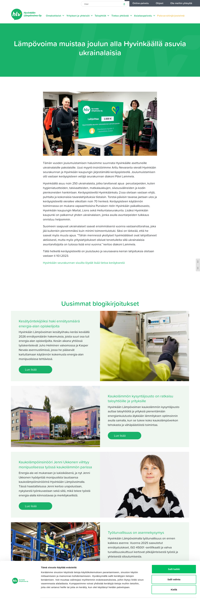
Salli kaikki (174, 560)
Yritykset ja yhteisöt (79, 15)
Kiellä (174, 580)
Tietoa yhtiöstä (121, 15)
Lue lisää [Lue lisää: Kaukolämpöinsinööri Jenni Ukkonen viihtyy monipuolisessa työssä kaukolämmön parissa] (31, 506)
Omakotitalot (55, 15)
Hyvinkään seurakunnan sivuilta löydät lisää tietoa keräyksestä (84, 263)
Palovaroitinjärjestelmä (171, 15)
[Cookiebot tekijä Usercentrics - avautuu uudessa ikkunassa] (20, 595)
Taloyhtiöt (102, 15)
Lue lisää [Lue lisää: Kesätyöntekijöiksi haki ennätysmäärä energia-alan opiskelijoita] (31, 369)
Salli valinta (174, 570)
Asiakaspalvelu (144, 15)
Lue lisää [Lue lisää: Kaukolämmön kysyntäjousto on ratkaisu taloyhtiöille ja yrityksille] (120, 435)
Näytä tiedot (167, 595)
